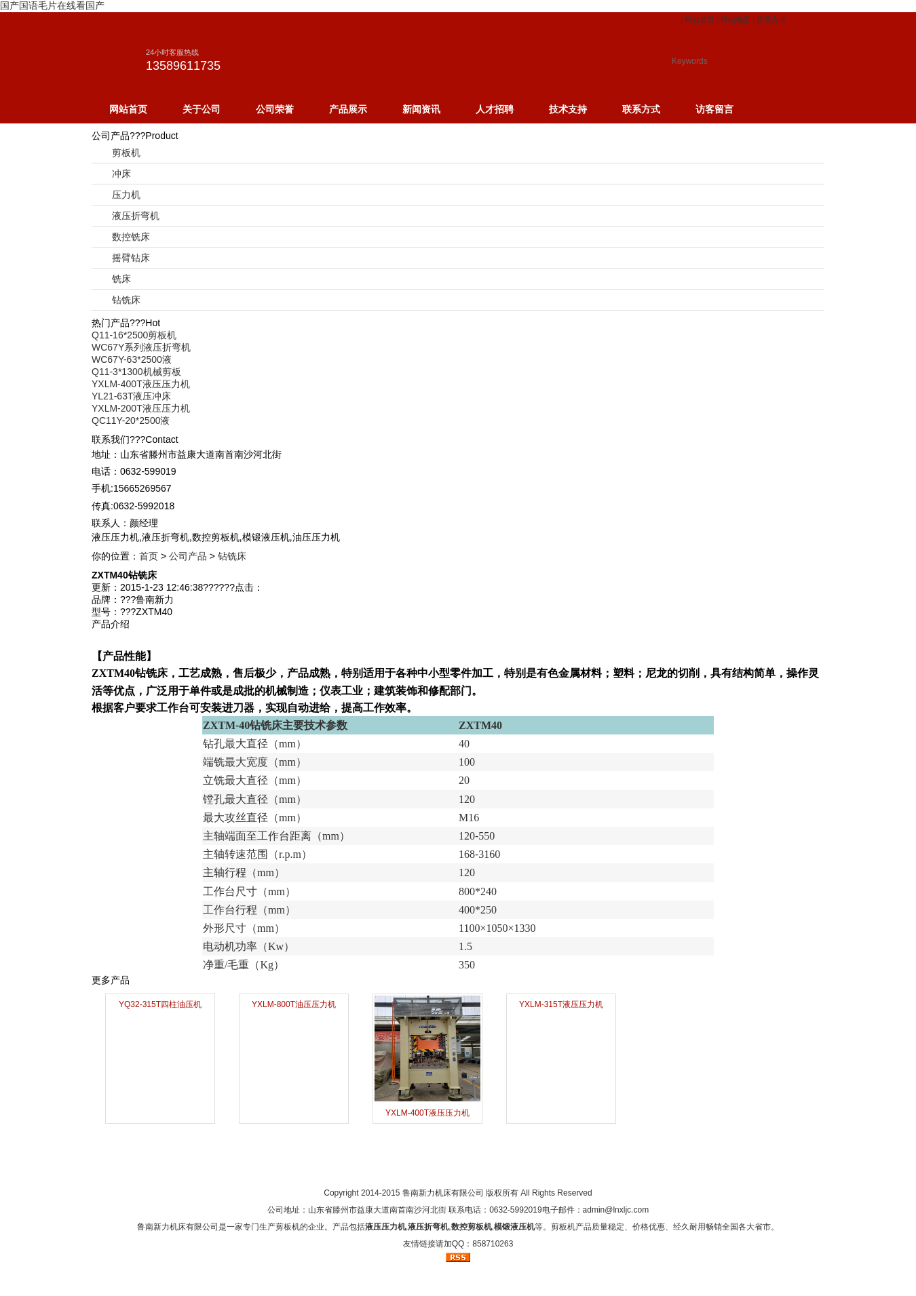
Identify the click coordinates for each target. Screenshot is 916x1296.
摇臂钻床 (131, 257)
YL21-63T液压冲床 (131, 396)
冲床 (121, 173)
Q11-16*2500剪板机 (134, 335)
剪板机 (126, 152)
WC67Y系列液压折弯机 (141, 347)
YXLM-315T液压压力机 (561, 1004)
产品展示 (348, 109)
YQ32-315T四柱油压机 (160, 1004)
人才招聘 (495, 109)
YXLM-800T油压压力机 (294, 1004)
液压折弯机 (135, 215)
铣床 (121, 278)
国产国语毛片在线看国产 (52, 5)
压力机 (126, 194)
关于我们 (405, 1168)
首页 (148, 556)
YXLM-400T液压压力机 (141, 383)
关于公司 (202, 109)
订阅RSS (563, 1168)
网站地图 (735, 20)
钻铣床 (126, 299)
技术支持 (568, 109)
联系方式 (771, 20)
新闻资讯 (421, 109)
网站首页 (699, 20)
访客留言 (714, 109)
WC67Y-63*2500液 (132, 359)
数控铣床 (131, 236)
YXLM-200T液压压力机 (141, 408)
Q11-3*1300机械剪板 (136, 371)
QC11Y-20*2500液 (131, 420)
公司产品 (188, 556)
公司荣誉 (275, 109)
